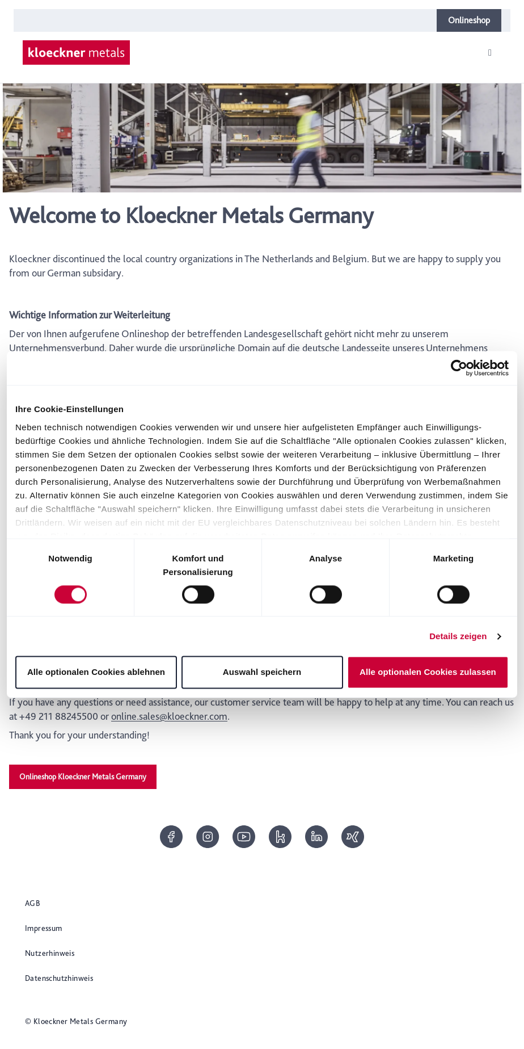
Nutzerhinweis (49, 953)
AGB (32, 903)
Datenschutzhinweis (59, 978)
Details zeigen (458, 636)
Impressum (43, 928)
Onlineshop (469, 20)
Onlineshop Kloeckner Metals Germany (82, 776)
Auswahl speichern (262, 672)
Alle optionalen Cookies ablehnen (96, 672)
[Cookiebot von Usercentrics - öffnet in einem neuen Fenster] (459, 367)
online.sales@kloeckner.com (169, 716)
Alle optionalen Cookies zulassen (428, 672)
